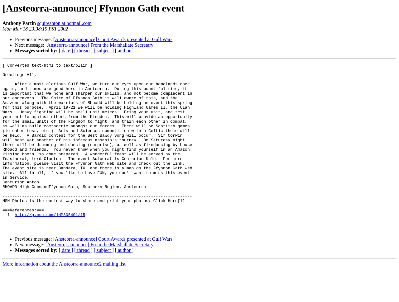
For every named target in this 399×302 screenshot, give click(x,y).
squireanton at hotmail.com (64, 23)
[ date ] (66, 50)
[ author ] (124, 50)
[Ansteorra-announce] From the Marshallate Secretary (100, 45)
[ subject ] (104, 50)
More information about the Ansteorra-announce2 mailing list (64, 296)
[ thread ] (83, 50)
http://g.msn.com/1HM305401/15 (50, 245)
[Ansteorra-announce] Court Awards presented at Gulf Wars (113, 39)
